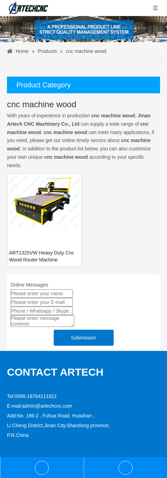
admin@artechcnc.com (47, 406)
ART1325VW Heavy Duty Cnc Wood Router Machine (41, 256)
